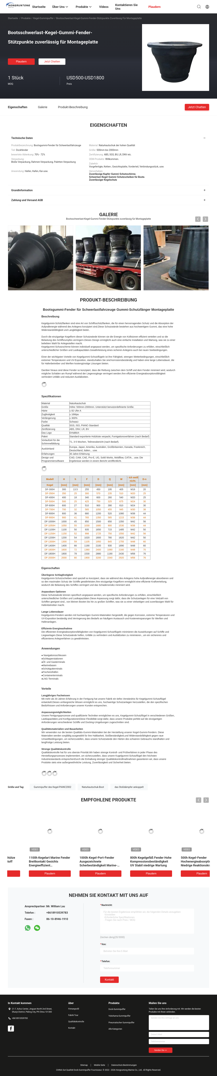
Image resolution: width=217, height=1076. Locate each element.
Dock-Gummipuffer (116, 1009)
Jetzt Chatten (52, 61)
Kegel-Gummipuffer (43, 18)
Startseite (13, 18)
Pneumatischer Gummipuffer (121, 1022)
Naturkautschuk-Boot (93, 787)
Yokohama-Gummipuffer (119, 1016)
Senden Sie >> (160, 1050)
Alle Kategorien (115, 1029)
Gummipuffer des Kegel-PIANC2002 (52, 787)
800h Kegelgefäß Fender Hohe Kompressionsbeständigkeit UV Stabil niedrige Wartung (184, 861)
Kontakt (109, 979)
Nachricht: (106, 905)
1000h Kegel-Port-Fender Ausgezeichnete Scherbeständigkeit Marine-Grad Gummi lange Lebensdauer (132, 865)
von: (103, 944)
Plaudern (21, 61)
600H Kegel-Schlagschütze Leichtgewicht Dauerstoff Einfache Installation (30, 861)
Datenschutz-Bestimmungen (124, 1065)
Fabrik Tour (73, 1015)
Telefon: (105, 961)
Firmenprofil (73, 1009)
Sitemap (84, 1065)
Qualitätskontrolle (76, 1021)
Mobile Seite (99, 1065)
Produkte (26, 18)
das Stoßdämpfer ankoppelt (129, 787)
